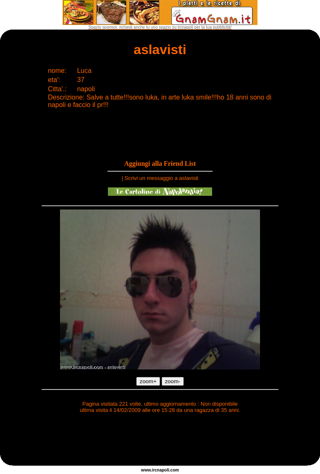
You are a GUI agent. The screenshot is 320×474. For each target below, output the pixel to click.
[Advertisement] (160, 440)
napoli (163, 470)
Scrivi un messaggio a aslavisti (161, 178)
